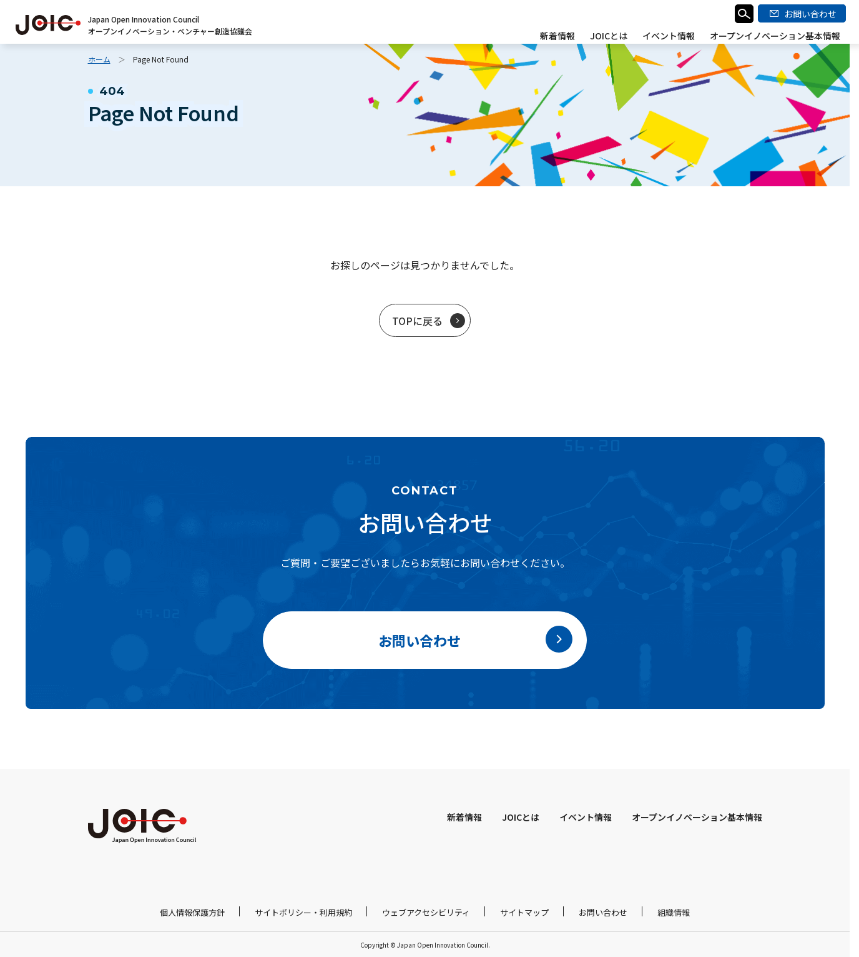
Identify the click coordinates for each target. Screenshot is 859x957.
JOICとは (608, 35)
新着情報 (557, 35)
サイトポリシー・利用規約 (303, 912)
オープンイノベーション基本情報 (775, 35)
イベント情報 (668, 35)
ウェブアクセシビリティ (426, 912)
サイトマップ (524, 912)
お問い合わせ (603, 912)
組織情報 (673, 912)
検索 (744, 13)
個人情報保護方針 (192, 912)
